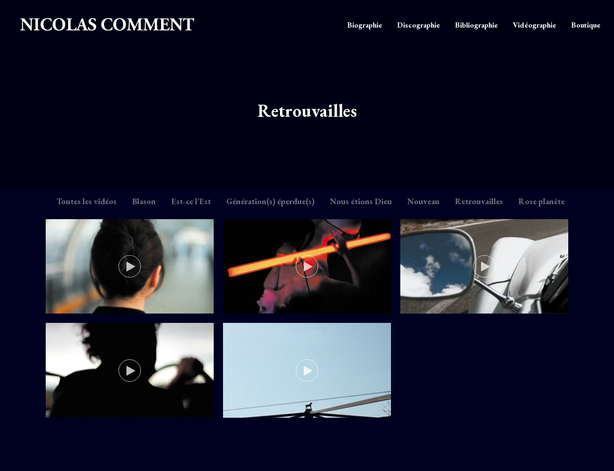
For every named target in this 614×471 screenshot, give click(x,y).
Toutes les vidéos (86, 201)
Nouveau (423, 201)
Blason (144, 201)
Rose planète (541, 201)
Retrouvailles (479, 201)
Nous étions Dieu (361, 201)
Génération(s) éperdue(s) (270, 201)
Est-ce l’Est (191, 201)
